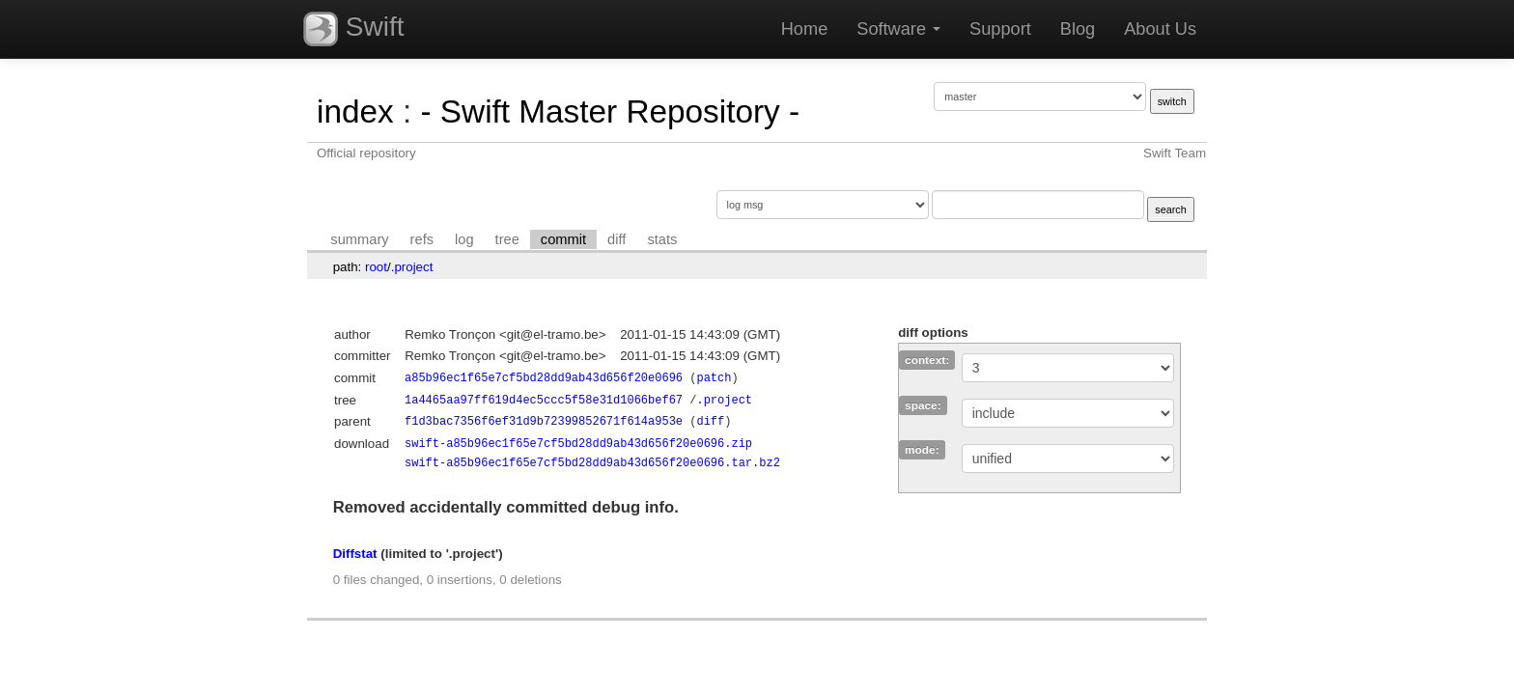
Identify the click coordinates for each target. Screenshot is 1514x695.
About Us (1160, 29)
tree (507, 239)
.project (412, 267)
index (355, 111)
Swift (353, 29)
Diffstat (355, 553)
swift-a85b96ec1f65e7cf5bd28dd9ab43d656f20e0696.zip (578, 443)
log (464, 239)
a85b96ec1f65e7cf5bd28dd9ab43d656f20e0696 (544, 378)
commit (563, 239)
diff (616, 239)
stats (662, 239)
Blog (1077, 29)
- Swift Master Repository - (609, 111)
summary (359, 239)
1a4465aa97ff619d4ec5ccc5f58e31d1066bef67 (544, 400)
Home (804, 29)
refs (422, 239)
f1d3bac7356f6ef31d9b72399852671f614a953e (544, 421)
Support (1000, 29)
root (376, 267)
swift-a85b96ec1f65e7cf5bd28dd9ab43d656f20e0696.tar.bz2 (592, 463)
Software (898, 29)
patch (713, 378)
